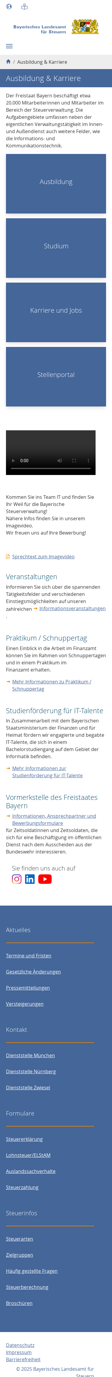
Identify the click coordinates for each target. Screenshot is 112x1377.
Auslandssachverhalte (31, 1171)
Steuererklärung (24, 1139)
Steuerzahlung (22, 1187)
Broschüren (19, 1303)
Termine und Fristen (28, 955)
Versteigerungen (25, 1004)
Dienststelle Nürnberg (31, 1071)
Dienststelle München (30, 1055)
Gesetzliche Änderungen (33, 971)
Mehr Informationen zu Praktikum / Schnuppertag (51, 685)
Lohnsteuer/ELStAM (28, 1155)
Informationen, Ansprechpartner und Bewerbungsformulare (54, 819)
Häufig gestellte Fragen (32, 1271)
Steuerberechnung (27, 1287)
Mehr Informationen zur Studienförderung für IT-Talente (47, 772)
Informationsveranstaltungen (72, 608)
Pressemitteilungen (28, 988)
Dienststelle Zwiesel (28, 1087)
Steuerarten (19, 1239)
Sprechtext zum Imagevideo (43, 556)
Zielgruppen (19, 1255)
